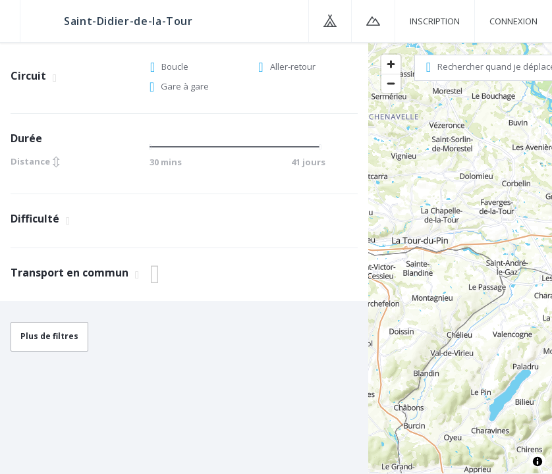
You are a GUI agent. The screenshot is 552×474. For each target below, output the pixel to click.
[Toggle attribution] (537, 461)
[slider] (154, 146)
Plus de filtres (49, 336)
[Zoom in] (390, 64)
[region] (460, 257)
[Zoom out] (390, 83)
